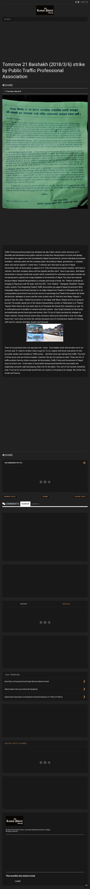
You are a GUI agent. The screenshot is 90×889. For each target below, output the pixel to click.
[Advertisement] (45, 41)
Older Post (80, 496)
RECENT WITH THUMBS (16, 743)
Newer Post (10, 496)
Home (45, 496)
